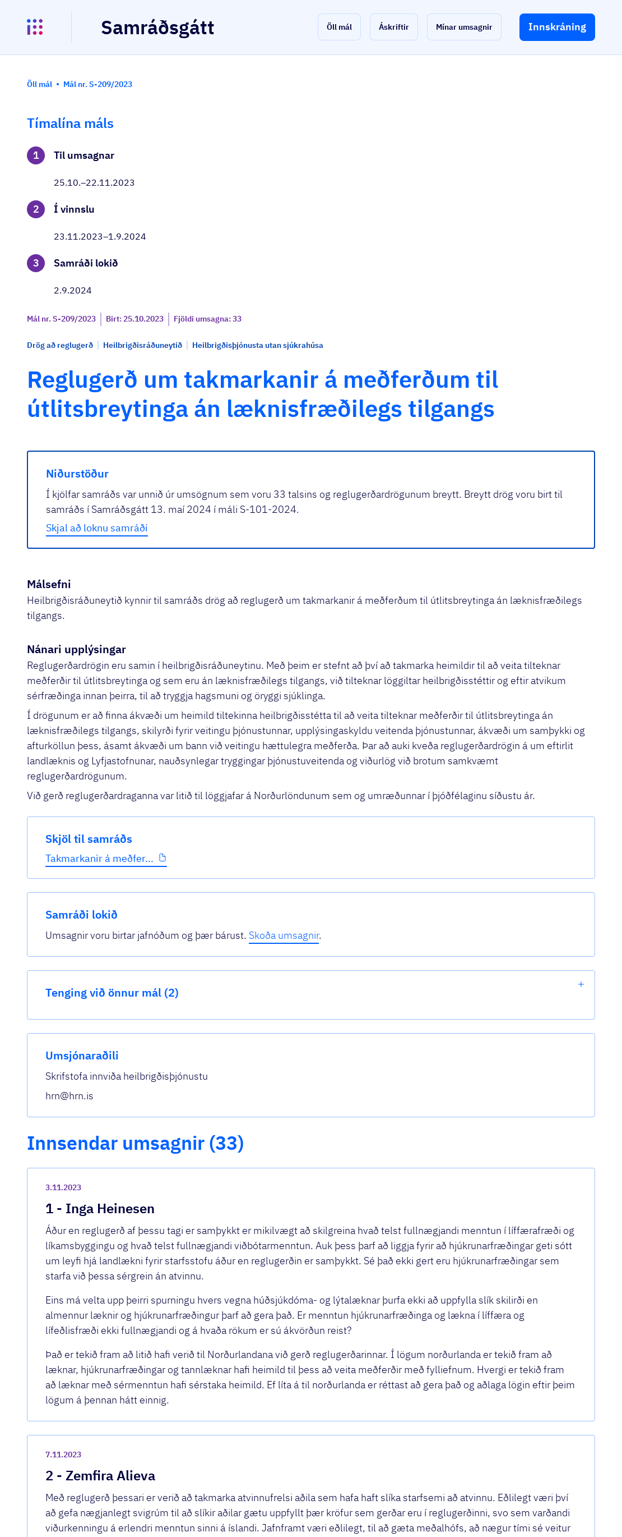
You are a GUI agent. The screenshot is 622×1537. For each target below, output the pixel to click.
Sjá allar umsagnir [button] (224, 1382)
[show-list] (581, 250)
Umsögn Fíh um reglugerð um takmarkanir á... (295, 1243)
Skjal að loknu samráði (243, 462)
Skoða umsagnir (512, 194)
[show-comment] (427, 987)
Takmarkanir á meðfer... (77, 388)
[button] (339, 26)
